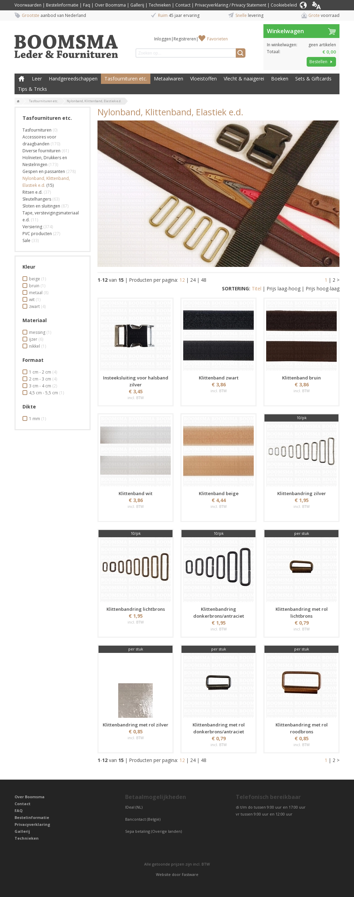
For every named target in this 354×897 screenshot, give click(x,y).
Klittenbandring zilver (301, 493)
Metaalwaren (168, 78)
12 (182, 280)
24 (193, 280)
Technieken (160, 5)
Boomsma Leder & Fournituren (21, 78)
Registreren (185, 39)
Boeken (279, 78)
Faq (86, 5)
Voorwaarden (28, 5)
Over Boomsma (110, 5)
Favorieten (217, 39)
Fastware (190, 874)
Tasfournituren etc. (125, 78)
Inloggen (162, 39)
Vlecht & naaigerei (244, 78)
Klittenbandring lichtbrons (135, 609)
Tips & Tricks (32, 89)
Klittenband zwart (219, 378)
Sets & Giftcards (313, 78)
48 (203, 280)
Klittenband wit (135, 493)
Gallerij (137, 5)
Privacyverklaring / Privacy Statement (230, 5)
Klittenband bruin (301, 378)
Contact (182, 5)
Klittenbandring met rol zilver (135, 725)
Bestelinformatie (62, 5)
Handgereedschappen (73, 78)
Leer (37, 78)
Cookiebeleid (284, 5)
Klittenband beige (219, 493)
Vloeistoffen (203, 78)
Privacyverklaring (32, 824)
